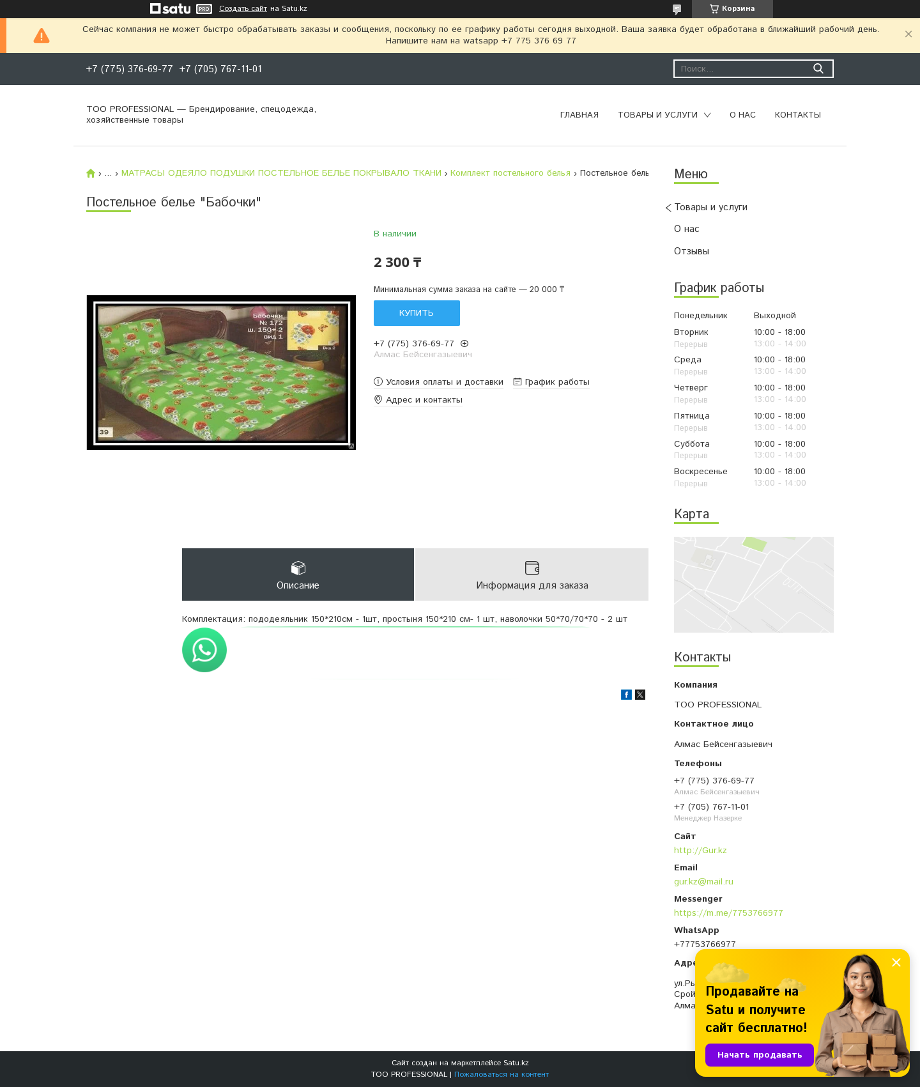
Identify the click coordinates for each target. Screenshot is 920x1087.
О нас (743, 115)
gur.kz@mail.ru (703, 881)
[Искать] (818, 69)
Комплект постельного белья (510, 173)
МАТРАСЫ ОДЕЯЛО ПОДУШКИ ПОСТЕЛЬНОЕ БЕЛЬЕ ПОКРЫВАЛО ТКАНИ (281, 173)
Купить (416, 313)
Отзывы (691, 251)
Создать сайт (243, 8)
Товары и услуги (658, 115)
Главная (579, 115)
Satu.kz (516, 1063)
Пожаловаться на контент (501, 1074)
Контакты (798, 115)
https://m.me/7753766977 (728, 913)
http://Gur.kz (700, 850)
